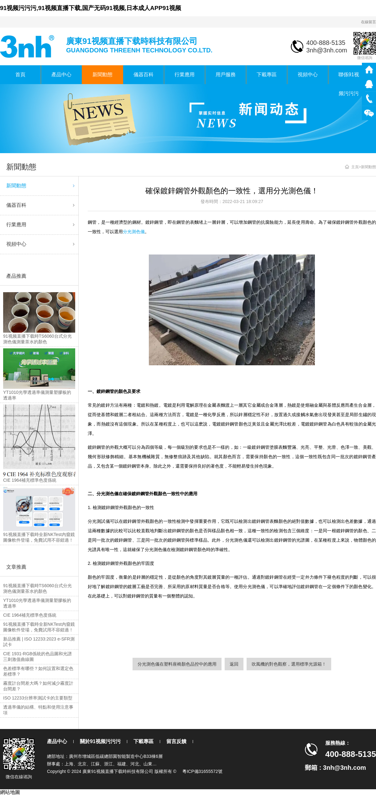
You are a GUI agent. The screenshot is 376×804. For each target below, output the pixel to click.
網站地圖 (10, 792)
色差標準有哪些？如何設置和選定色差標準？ (38, 671)
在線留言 (368, 22)
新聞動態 (102, 74)
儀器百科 (143, 74)
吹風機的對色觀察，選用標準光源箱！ (289, 664)
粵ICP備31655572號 (202, 771)
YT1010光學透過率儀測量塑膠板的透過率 (37, 603)
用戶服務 (226, 74)
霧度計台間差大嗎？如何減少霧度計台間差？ (38, 686)
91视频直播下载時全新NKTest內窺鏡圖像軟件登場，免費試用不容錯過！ (39, 627)
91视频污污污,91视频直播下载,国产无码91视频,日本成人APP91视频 (90, 8)
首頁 (20, 74)
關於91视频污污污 (100, 741)
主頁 (355, 167)
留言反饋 (176, 741)
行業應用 (185, 74)
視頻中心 (308, 74)
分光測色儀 (134, 231)
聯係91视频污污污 (348, 78)
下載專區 (267, 74)
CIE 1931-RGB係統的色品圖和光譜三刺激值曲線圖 (37, 656)
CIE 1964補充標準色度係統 (29, 615)
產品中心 (61, 74)
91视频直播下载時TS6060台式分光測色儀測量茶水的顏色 (37, 588)
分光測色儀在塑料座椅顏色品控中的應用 (177, 664)
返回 (234, 664)
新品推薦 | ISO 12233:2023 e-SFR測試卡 (39, 641)
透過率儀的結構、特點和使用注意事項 (38, 710)
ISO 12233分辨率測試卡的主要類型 (37, 697)
